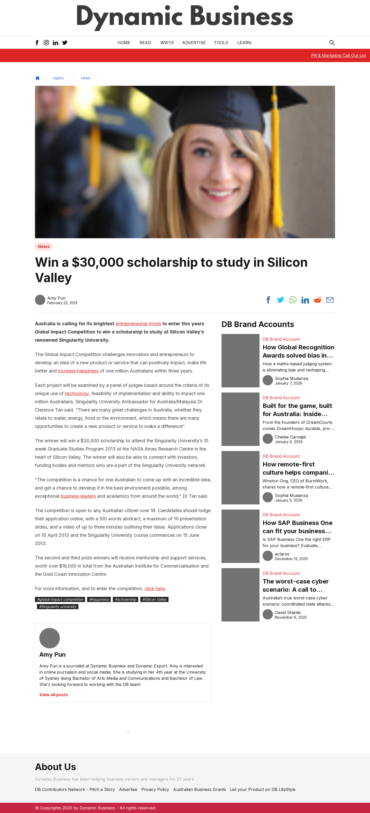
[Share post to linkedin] (305, 300)
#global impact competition (60, 599)
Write (167, 42)
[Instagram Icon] (46, 43)
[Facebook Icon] (37, 43)
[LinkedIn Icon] (55, 43)
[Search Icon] (332, 43)
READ (145, 42)
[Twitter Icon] (65, 43)
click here (154, 588)
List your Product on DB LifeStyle (262, 789)
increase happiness (78, 371)
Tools (221, 42)
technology (77, 393)
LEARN (244, 42)
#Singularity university (57, 606)
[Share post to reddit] (317, 300)
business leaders (78, 496)
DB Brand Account (281, 339)
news (85, 78)
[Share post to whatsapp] (293, 300)
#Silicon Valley (154, 599)
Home (123, 42)
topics (58, 78)
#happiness (99, 599)
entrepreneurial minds (138, 323)
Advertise (194, 42)
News (44, 246)
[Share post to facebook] (268, 300)
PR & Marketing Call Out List (338, 55)
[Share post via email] (330, 300)
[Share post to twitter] (280, 300)
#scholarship (125, 599)
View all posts (53, 694)
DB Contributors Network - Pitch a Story (75, 789)
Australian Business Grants (199, 789)
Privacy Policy (155, 789)
